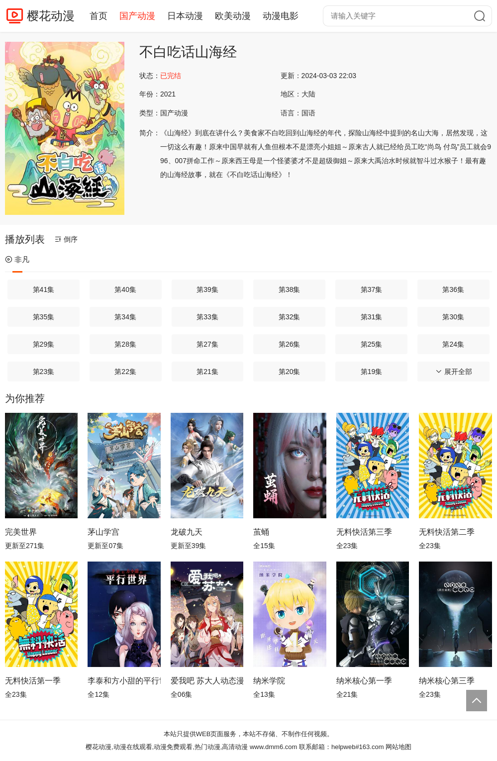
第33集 (207, 317)
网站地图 (398, 747)
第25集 (372, 344)
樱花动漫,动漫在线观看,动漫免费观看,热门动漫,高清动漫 (167, 747)
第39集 (207, 289)
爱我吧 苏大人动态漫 (207, 680)
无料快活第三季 (364, 532)
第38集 (289, 289)
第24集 (453, 344)
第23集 (44, 372)
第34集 (125, 317)
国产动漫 (137, 16)
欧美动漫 (233, 16)
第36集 (453, 289)
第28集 (125, 344)
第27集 (207, 344)
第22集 (125, 372)
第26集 (289, 344)
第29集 (44, 344)
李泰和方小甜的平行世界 (124, 680)
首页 (98, 16)
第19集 (372, 372)
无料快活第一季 (33, 680)
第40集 (125, 289)
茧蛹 (261, 532)
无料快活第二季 (447, 532)
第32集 (289, 317)
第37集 (372, 289)
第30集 (453, 317)
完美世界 (21, 532)
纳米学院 (269, 680)
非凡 (17, 259)
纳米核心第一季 (364, 680)
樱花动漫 (51, 15)
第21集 (207, 372)
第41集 (44, 289)
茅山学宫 (103, 532)
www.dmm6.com (273, 747)
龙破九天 (186, 532)
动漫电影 (280, 16)
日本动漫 (185, 16)
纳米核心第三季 (447, 680)
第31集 (372, 317)
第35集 (44, 317)
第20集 (289, 372)
